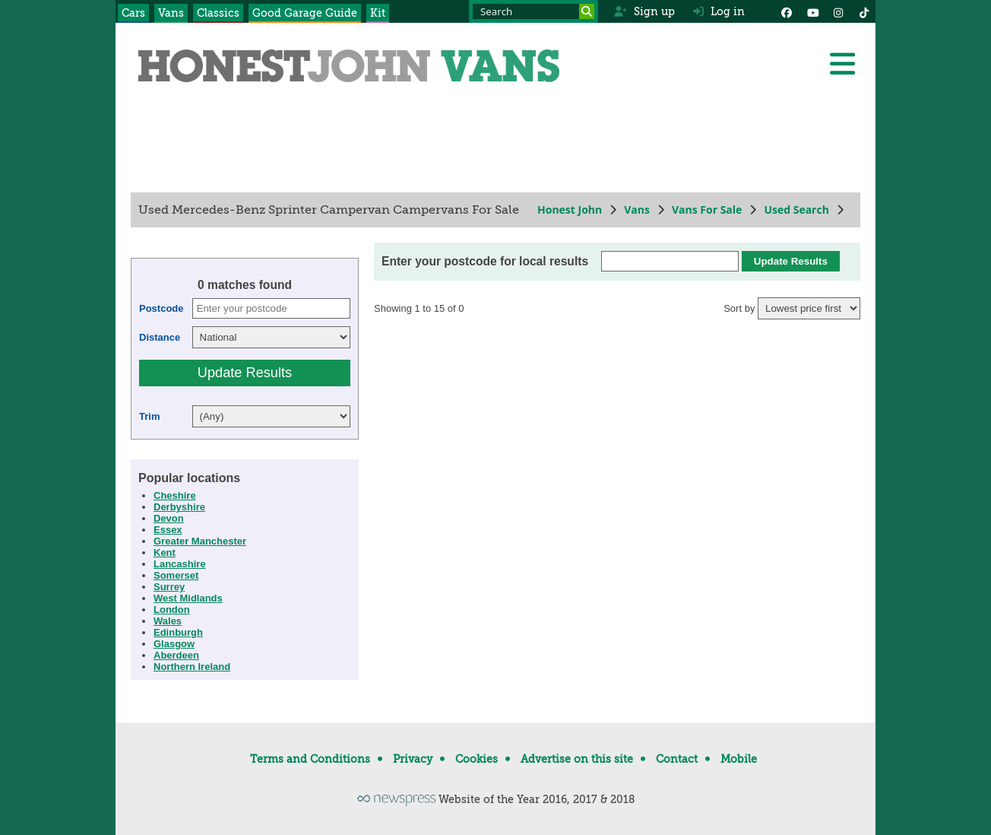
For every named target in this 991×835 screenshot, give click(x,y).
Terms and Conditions (310, 759)
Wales (168, 621)
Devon (169, 518)
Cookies (476, 759)
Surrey (169, 586)
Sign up (644, 11)
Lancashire (180, 564)
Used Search (796, 209)
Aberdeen (176, 655)
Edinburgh (178, 632)
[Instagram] (838, 11)
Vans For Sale (707, 209)
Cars (133, 13)
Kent (165, 552)
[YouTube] (812, 11)
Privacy (412, 759)
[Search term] (533, 11)
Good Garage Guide (304, 13)
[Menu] (842, 63)
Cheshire (175, 495)
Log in (719, 11)
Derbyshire (179, 507)
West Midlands (188, 598)
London (172, 609)
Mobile (738, 759)
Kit (377, 13)
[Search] (586, 11)
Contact (677, 759)
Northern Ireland (192, 666)
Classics (218, 13)
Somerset (176, 575)
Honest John (569, 209)
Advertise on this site (577, 759)
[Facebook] (786, 11)
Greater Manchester (200, 541)
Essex (168, 529)
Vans (171, 13)
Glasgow (174, 643)
